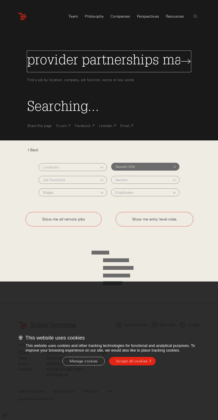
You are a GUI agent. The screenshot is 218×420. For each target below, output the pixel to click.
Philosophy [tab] (94, 16)
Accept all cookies (132, 361)
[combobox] (73, 167)
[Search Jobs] (109, 61)
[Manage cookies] (83, 361)
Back (32, 150)
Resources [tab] (175, 16)
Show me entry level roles (154, 219)
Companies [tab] (120, 16)
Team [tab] (73, 16)
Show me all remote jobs (63, 219)
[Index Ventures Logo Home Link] (22, 16)
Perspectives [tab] (148, 16)
